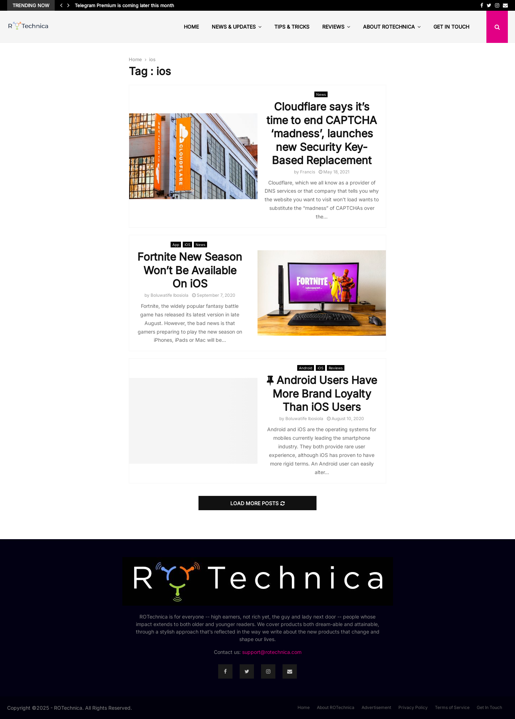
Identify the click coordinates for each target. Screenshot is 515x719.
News (321, 94)
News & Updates (234, 27)
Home (191, 27)
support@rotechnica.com (271, 652)
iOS (187, 244)
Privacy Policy (413, 707)
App (175, 244)
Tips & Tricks (291, 27)
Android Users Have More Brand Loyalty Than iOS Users (322, 393)
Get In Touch (451, 27)
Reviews (333, 27)
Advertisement (376, 707)
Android (305, 368)
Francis (307, 171)
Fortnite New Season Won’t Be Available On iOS (189, 270)
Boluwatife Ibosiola (169, 295)
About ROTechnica (389, 27)
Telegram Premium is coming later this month (124, 5)
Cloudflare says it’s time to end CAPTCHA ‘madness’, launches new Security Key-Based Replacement (321, 133)
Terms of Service (452, 707)
